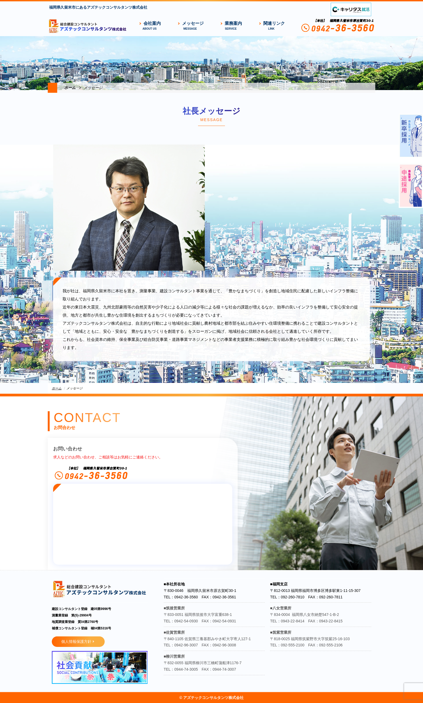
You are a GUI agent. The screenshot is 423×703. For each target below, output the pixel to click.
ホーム (70, 87)
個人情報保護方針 (76, 641)
